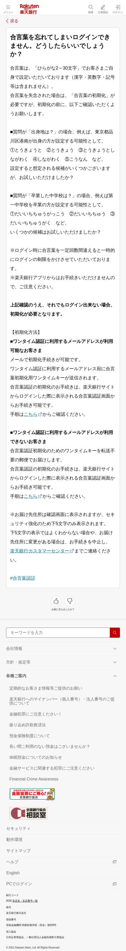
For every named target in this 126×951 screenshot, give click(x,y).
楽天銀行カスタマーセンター (39, 550)
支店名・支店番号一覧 (25, 900)
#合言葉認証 (22, 578)
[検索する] (115, 633)
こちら (30, 414)
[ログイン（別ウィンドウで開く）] (117, 9)
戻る (14, 21)
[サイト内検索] (63, 633)
